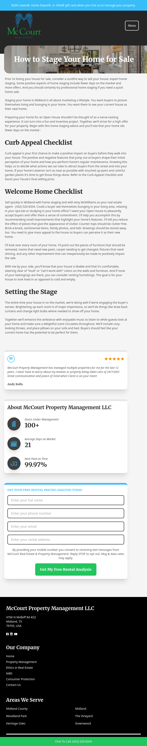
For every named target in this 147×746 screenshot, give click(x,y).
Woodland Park (16, 716)
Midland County (17, 709)
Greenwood (83, 723)
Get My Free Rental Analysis (65, 569)
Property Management (21, 662)
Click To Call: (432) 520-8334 (73, 741)
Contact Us (13, 685)
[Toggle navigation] (132, 26)
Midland (80, 709)
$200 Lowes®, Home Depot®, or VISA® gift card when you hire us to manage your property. (73, 5)
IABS (9, 673)
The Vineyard (84, 716)
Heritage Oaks (15, 723)
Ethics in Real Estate (19, 668)
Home (10, 656)
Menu (132, 25)
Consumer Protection (20, 679)
